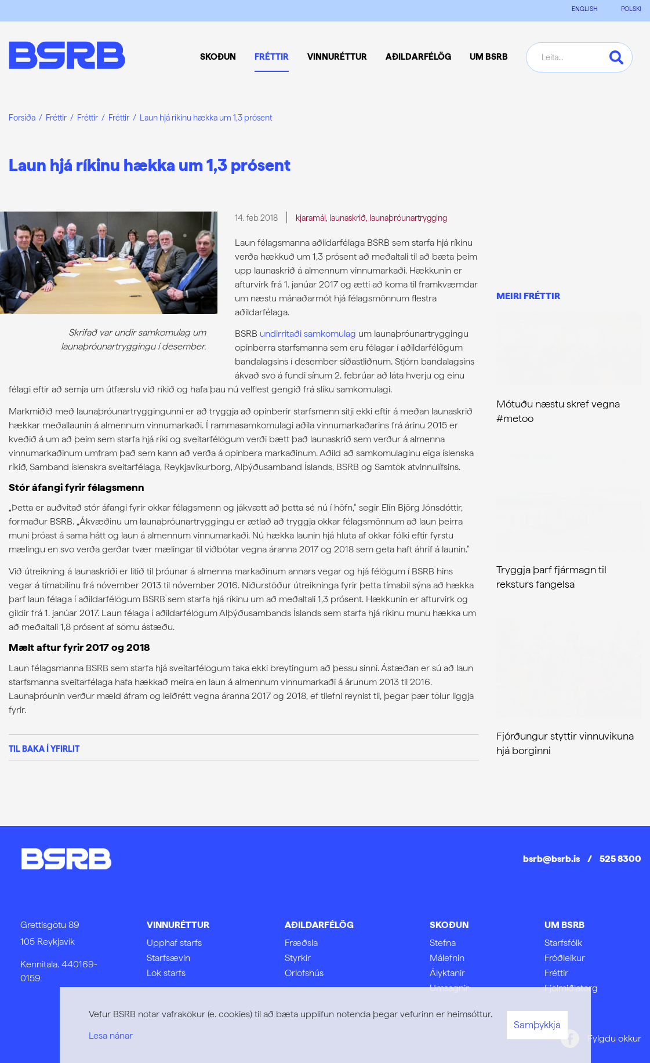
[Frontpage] (67, 57)
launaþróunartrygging (408, 218)
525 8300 (620, 858)
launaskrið (347, 218)
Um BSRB (564, 924)
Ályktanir (447, 972)
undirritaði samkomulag (308, 333)
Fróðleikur (564, 957)
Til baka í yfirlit (44, 748)
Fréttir (56, 117)
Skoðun (449, 924)
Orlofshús (304, 972)
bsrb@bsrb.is (551, 858)
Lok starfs (166, 972)
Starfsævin (168, 957)
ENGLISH (585, 9)
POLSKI (631, 9)
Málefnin (447, 957)
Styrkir (298, 957)
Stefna (443, 942)
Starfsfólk (563, 942)
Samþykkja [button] (537, 1025)
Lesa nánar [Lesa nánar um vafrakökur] (111, 1035)
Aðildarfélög (319, 924)
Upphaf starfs (174, 942)
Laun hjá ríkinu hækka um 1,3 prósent (206, 117)
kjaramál (311, 218)
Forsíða (22, 117)
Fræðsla (301, 942)
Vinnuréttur (178, 924)
